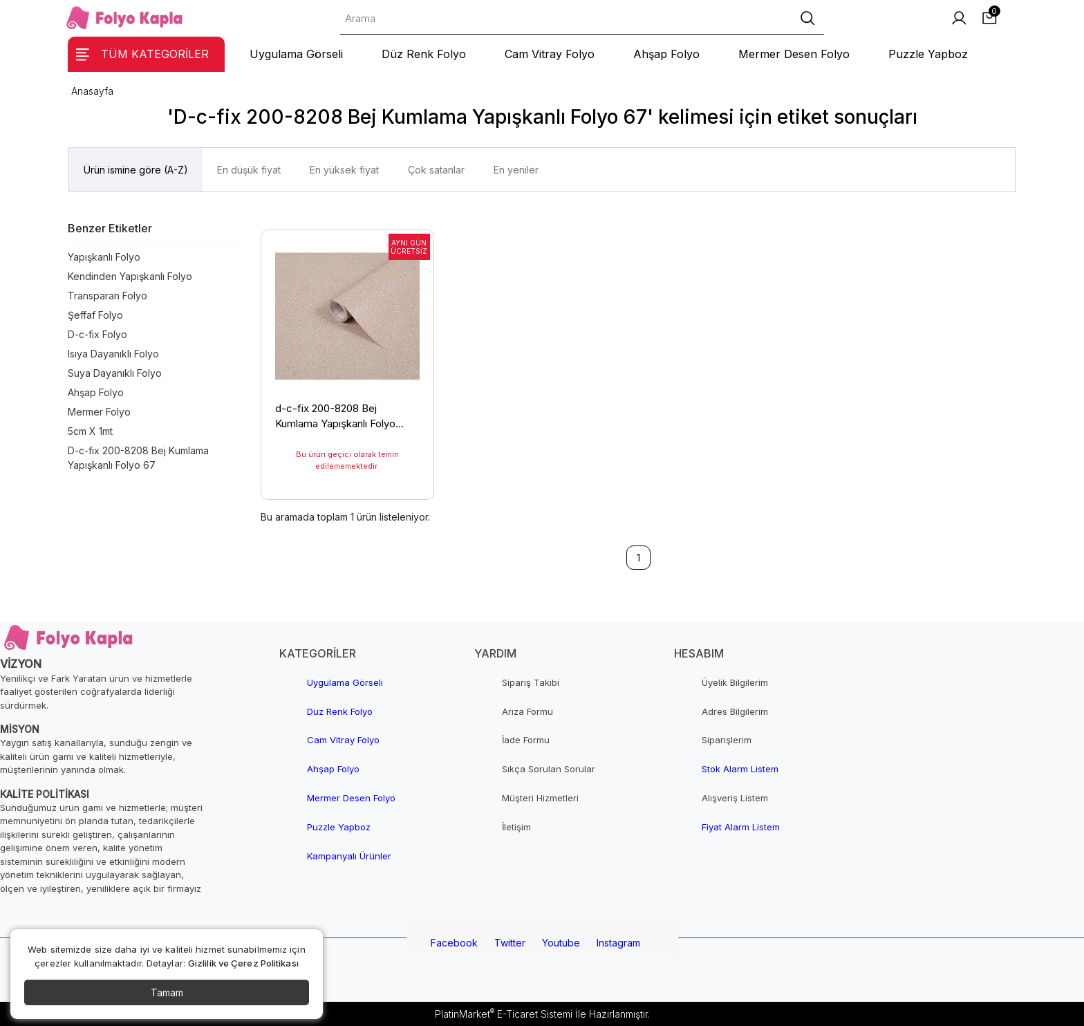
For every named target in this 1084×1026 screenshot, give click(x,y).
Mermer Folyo (99, 412)
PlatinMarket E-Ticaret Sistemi (503, 1014)
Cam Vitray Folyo (343, 739)
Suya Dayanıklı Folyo (115, 373)
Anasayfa (92, 91)
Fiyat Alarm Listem (741, 826)
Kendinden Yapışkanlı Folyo (130, 276)
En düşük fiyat (249, 170)
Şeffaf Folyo (95, 315)
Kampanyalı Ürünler (349, 855)
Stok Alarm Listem (740, 768)
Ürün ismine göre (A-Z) (136, 170)
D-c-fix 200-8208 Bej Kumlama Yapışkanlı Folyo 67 (138, 458)
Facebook (454, 943)
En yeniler (516, 170)
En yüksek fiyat (344, 170)
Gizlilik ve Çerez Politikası (243, 963)
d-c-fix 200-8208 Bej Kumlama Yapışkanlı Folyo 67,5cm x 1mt (335, 418)
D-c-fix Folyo (97, 334)
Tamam (167, 992)
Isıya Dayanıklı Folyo (113, 354)
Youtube (561, 943)
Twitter (509, 943)
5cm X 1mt (90, 431)
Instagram (618, 943)
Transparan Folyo (107, 295)
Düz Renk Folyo (340, 711)
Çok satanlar (436, 170)
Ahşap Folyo (96, 392)
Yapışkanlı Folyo (104, 257)
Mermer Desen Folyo (351, 797)
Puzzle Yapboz (339, 826)
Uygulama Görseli (345, 682)
